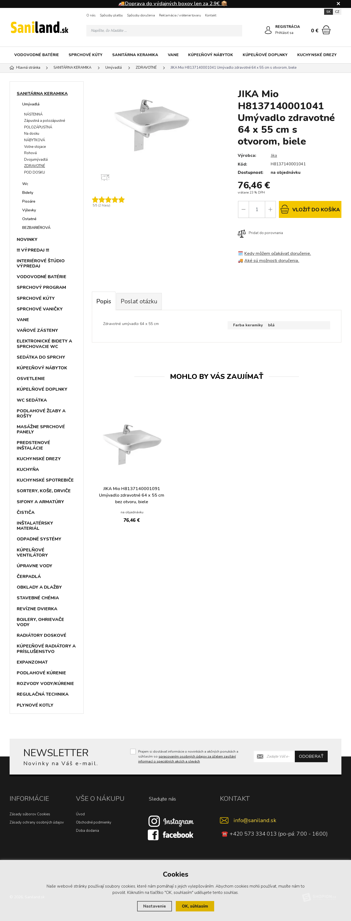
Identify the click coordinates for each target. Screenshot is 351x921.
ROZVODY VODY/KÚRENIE (45, 684)
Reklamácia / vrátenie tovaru (180, 15)
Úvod (80, 814)
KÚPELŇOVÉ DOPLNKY (265, 54)
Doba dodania (87, 830)
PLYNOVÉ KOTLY (35, 705)
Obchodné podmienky (93, 822)
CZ (337, 12)
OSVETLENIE (31, 379)
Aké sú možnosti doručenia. (271, 261)
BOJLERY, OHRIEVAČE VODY (40, 622)
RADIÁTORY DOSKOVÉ (41, 635)
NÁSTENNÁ (33, 114)
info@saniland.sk (255, 820)
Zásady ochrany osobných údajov (37, 822)
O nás (91, 15)
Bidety (27, 192)
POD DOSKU (34, 172)
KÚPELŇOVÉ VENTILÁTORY (32, 552)
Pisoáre (28, 201)
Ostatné (29, 218)
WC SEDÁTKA (32, 400)
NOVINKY (27, 240)
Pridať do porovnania (260, 233)
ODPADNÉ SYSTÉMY (39, 539)
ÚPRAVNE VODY (34, 566)
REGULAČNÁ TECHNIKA (43, 694)
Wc (25, 183)
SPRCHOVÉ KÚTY (86, 54)
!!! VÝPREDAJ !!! (33, 250)
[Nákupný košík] (326, 29)
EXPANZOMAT (32, 662)
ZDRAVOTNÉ (34, 165)
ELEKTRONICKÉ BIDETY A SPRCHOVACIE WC (44, 343)
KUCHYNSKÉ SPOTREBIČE (45, 480)
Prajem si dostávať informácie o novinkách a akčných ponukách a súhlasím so (188, 756)
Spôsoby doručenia (141, 15)
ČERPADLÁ (29, 577)
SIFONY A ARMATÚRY (40, 502)
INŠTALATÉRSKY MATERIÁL (35, 525)
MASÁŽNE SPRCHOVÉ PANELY (41, 429)
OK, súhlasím (195, 906)
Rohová (30, 153)
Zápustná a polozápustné (44, 120)
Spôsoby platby (111, 15)
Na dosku (31, 133)
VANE (173, 54)
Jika (274, 155)
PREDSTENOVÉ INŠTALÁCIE (33, 445)
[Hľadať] (236, 30)
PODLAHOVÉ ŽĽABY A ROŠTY (41, 413)
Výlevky (29, 210)
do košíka (310, 209)
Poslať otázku (139, 301)
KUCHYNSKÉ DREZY (317, 54)
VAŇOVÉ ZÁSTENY (37, 330)
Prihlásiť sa (284, 32)
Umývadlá (30, 104)
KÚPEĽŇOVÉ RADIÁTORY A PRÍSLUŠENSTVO (46, 648)
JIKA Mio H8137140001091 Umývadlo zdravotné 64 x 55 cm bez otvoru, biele (131, 495)
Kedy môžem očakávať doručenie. (277, 254)
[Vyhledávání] (164, 30)
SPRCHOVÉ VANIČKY (40, 309)
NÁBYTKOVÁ (34, 140)
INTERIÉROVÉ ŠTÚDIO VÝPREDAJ (41, 263)
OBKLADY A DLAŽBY (39, 587)
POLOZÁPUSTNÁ (38, 127)
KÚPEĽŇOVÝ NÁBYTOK (210, 54)
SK (328, 12)
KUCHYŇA (28, 470)
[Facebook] (171, 834)
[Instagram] (171, 820)
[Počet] (257, 209)
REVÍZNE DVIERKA (37, 609)
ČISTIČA (26, 513)
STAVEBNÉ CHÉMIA (38, 598)
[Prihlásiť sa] (268, 30)
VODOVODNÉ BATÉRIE (36, 54)
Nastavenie (154, 906)
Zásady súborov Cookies (30, 814)
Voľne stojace (35, 146)
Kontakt (210, 15)
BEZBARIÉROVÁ (36, 227)
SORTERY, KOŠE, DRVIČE (44, 491)
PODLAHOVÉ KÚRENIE (41, 673)
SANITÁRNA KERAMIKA (135, 54)
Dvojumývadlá (36, 159)
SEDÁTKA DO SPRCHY (41, 357)
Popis (103, 301)
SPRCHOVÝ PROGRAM (41, 287)
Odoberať (311, 756)
